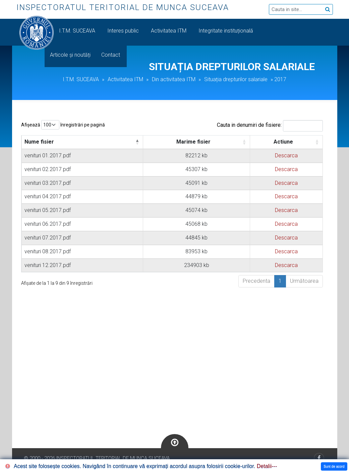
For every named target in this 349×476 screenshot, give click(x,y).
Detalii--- (267, 466)
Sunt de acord (334, 466)
